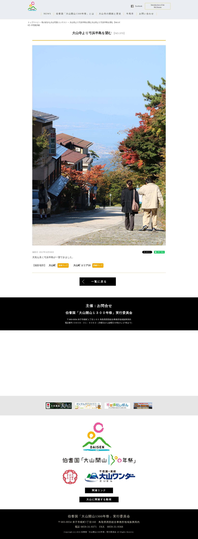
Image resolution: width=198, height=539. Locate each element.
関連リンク (99, 490)
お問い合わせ (146, 14)
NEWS (47, 14)
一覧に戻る (99, 281)
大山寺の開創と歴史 (110, 14)
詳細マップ (97, 265)
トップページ (33, 22)
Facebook (138, 6)
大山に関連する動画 (99, 499)
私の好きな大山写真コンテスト (54, 22)
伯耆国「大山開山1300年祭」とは (75, 14)
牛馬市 (130, 14)
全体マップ (63, 265)
